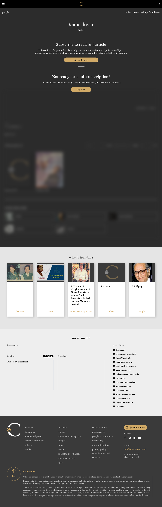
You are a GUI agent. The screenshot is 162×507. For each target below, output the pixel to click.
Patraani (106, 286)
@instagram (12, 345)
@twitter (11, 356)
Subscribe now (81, 60)
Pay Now (81, 89)
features (20, 311)
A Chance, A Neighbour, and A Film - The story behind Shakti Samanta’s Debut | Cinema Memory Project (81, 295)
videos (50, 311)
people (5, 12)
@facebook (63, 356)
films (111, 311)
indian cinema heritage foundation (142, 12)
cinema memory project (81, 311)
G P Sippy (137, 286)
